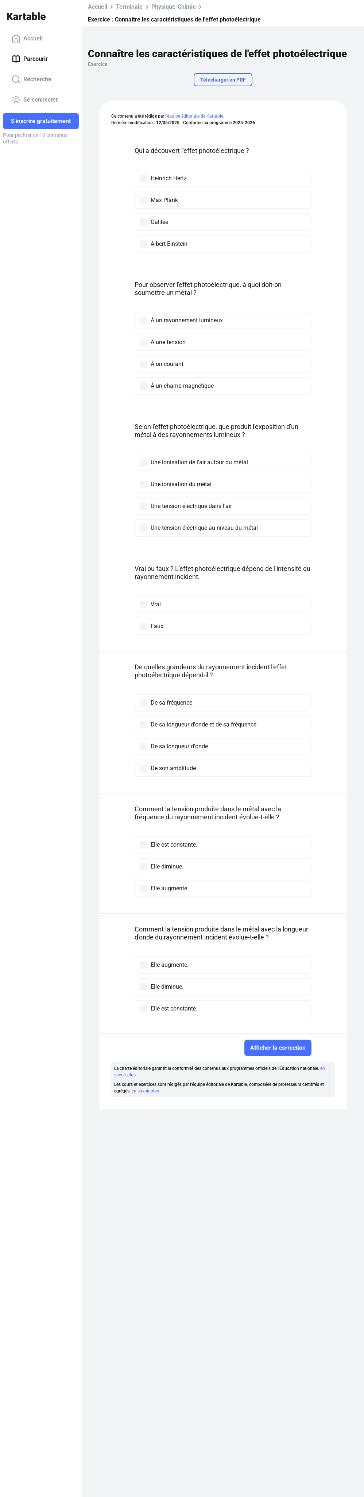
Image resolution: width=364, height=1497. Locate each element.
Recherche (31, 79)
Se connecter (35, 99)
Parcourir (30, 59)
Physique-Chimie (173, 6)
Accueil (27, 38)
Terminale (129, 6)
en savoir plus (145, 1091)
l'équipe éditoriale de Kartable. (194, 116)
